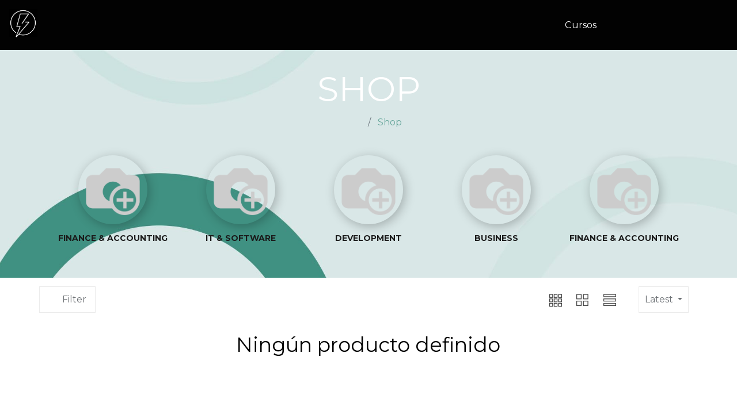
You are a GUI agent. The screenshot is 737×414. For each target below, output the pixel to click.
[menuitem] (585, 25)
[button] (528, 299)
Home (349, 122)
